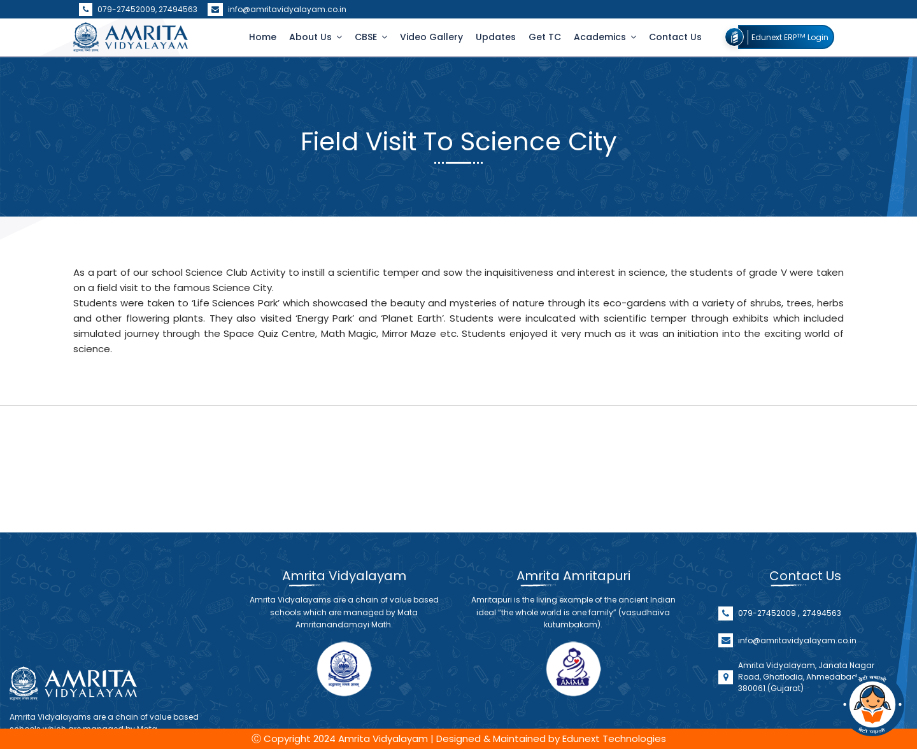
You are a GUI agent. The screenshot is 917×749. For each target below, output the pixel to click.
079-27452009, (119, 9)
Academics (601, 37)
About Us (311, 37)
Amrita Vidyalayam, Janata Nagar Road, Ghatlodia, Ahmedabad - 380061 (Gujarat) (806, 727)
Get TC (545, 37)
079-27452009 (768, 663)
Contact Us (675, 37)
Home (262, 37)
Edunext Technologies (614, 738)
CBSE (367, 37)
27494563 (178, 9)
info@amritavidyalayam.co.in (277, 9)
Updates (496, 37)
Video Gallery (431, 37)
